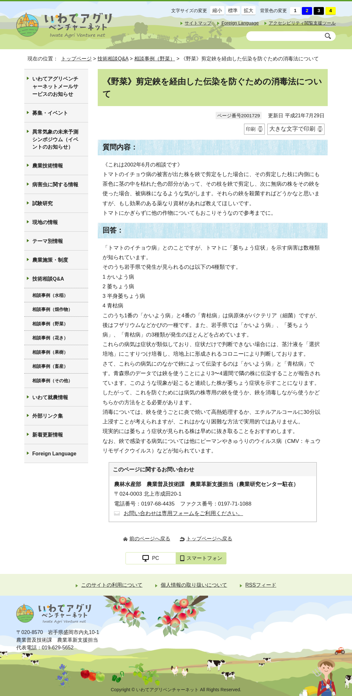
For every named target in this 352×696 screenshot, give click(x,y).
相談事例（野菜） (154, 58)
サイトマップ (198, 23)
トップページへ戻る (209, 538)
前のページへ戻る (149, 538)
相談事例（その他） (52, 380)
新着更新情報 (47, 434)
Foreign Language (240, 23)
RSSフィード (260, 585)
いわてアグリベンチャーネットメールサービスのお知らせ (55, 86)
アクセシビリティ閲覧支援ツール (302, 23)
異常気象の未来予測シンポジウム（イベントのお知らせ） (55, 139)
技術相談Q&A (112, 58)
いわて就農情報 (50, 397)
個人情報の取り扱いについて (194, 585)
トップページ (76, 58)
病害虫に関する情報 (55, 184)
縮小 (216, 10)
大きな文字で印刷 (292, 129)
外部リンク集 (47, 416)
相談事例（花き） (50, 337)
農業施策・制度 (50, 260)
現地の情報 (45, 222)
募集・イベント (50, 113)
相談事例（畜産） (50, 366)
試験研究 (42, 203)
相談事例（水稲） (50, 295)
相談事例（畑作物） (52, 309)
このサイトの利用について (111, 585)
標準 (232, 10)
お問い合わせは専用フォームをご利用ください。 (183, 513)
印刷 (251, 129)
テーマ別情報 (47, 241)
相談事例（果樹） (50, 352)
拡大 (247, 10)
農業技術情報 (47, 165)
